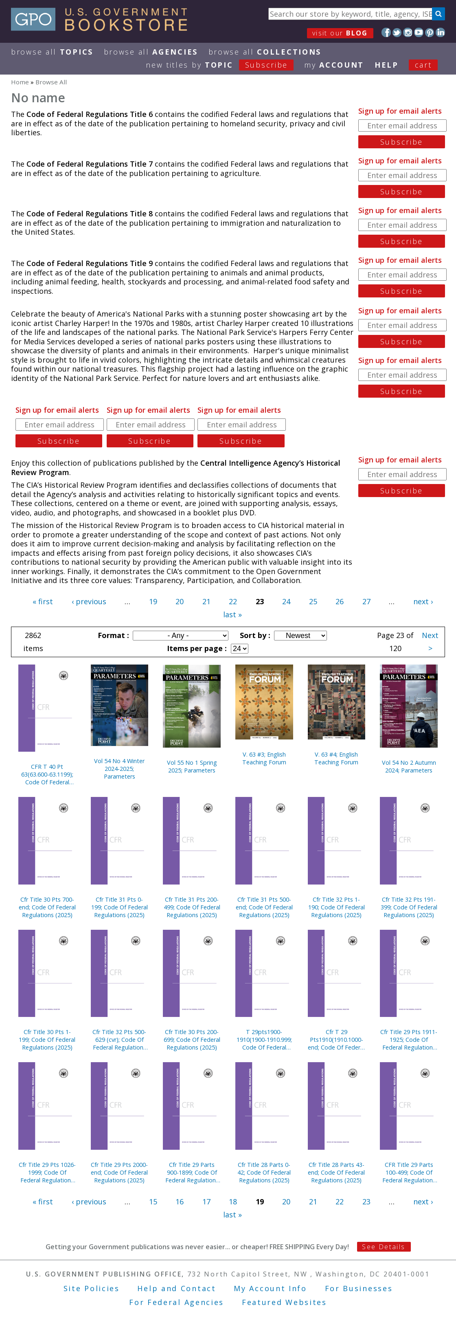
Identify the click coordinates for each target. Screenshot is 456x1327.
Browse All (52, 52)
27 (366, 601)
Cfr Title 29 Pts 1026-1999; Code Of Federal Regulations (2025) (47, 1172)
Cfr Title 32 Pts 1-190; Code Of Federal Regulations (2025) (336, 907)
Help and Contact (176, 1288)
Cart (423, 65)
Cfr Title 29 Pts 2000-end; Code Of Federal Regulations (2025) (119, 1172)
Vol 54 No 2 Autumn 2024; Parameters (409, 766)
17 (206, 1201)
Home (20, 82)
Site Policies (92, 1288)
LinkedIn (440, 32)
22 (233, 601)
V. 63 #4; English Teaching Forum (336, 758)
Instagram (407, 32)
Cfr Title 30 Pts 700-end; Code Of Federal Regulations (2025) (47, 907)
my (334, 65)
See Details (383, 1246)
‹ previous (89, 601)
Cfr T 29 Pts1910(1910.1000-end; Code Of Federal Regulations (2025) (336, 1039)
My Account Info (270, 1288)
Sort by (254, 635)
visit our (340, 33)
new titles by (225, 65)
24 (286, 601)
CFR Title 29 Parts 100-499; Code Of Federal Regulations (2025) (409, 1172)
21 (206, 601)
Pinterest (429, 32)
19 (153, 601)
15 (153, 1201)
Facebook (386, 32)
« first (43, 601)
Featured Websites (284, 1302)
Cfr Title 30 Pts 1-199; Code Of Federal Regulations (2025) (47, 1039)
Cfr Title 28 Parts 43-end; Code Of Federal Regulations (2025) (336, 1172)
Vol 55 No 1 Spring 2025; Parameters (192, 766)
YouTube (418, 32)
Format (112, 635)
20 (179, 601)
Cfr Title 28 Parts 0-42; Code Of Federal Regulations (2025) (264, 1172)
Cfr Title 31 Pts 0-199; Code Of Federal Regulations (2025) (119, 907)
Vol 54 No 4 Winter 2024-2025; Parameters (119, 768)
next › (423, 601)
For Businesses (359, 1288)
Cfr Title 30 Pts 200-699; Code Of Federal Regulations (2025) (192, 1039)
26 (339, 601)
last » (232, 614)
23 (366, 1201)
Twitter (397, 32)
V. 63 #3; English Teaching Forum (264, 758)
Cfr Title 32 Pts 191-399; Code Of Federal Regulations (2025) (409, 907)
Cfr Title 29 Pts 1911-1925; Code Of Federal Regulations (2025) (408, 1039)
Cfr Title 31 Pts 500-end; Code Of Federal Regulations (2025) (264, 907)
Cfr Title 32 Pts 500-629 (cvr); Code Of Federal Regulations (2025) (119, 1039)
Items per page (196, 648)
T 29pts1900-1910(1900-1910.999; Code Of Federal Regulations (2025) (264, 1039)
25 (313, 601)
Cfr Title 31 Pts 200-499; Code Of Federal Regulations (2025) (192, 907)
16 (179, 1201)
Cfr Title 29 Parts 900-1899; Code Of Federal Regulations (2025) (192, 1172)
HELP (387, 65)
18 (233, 1201)
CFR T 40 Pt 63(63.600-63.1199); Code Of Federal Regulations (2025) (47, 774)
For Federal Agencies (176, 1302)
